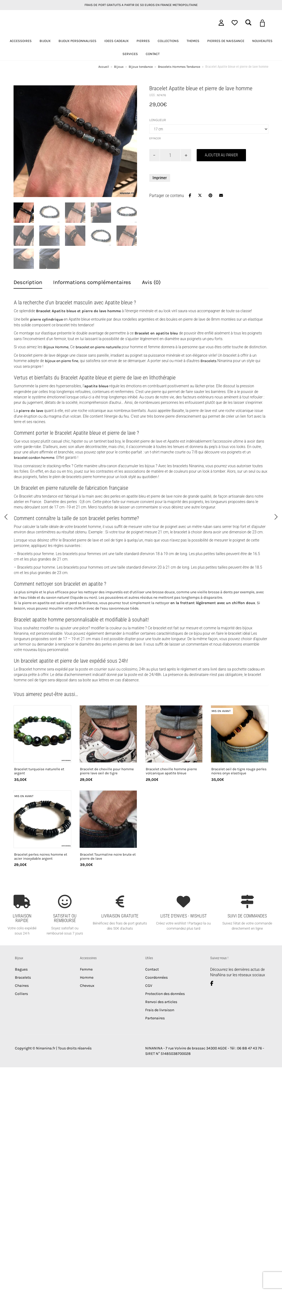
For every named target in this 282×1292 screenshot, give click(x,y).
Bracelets (208, 361)
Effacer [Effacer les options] (155, 138)
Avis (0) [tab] (151, 282)
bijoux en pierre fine (61, 361)
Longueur (157, 120)
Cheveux (87, 985)
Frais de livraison (159, 1010)
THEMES (193, 41)
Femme (86, 969)
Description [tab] (28, 282)
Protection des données (165, 993)
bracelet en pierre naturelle (98, 347)
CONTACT (153, 54)
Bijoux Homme (56, 347)
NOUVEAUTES (262, 41)
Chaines (22, 985)
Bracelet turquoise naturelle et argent (39, 771)
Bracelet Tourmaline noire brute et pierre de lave (108, 857)
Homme (86, 977)
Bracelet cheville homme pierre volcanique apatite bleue (171, 771)
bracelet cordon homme (34, 457)
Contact (152, 969)
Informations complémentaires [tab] (92, 282)
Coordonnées (156, 977)
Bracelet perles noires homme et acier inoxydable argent (40, 857)
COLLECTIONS (168, 41)
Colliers (21, 993)
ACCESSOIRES (21, 41)
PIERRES (143, 41)
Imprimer (160, 177)
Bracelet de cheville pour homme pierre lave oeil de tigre (107, 771)
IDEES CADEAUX (116, 41)
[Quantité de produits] (170, 155)
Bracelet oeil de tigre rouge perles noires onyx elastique (239, 771)
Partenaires (155, 1018)
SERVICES (130, 54)
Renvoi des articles (161, 1002)
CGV (148, 985)
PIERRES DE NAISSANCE (225, 41)
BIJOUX (45, 41)
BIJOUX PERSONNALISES (77, 41)
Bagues (21, 969)
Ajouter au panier (221, 155)
